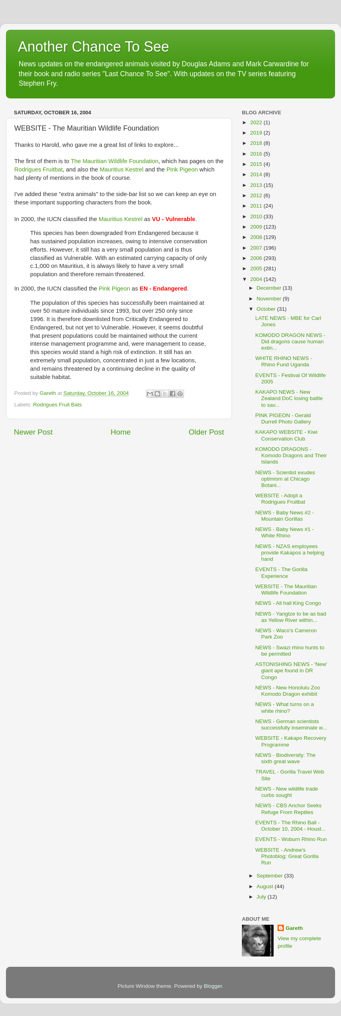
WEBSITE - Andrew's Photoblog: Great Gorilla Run (287, 856)
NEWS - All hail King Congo (288, 603)
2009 (257, 227)
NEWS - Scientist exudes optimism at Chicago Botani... (285, 479)
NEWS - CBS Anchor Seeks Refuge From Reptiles (288, 808)
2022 (257, 122)
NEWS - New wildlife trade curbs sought (286, 792)
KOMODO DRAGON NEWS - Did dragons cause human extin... (290, 341)
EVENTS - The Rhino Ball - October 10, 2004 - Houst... (290, 826)
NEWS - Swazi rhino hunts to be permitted (289, 651)
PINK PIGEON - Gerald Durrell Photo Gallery (283, 418)
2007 (257, 248)
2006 (257, 258)
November (270, 299)
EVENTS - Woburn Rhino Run (291, 839)
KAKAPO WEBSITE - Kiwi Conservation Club (286, 435)
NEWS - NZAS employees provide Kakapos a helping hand (289, 552)
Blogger (213, 986)
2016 (257, 154)
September (270, 876)
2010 (257, 216)
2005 (257, 268)
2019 (257, 133)
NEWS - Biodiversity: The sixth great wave (285, 758)
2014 (257, 174)
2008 (257, 237)
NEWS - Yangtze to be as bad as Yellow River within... (290, 617)
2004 (257, 279)
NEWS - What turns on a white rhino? (284, 707)
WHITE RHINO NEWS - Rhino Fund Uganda (283, 361)
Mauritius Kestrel (122, 169)
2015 (257, 164)
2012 (257, 195)
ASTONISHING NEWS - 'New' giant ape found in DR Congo (291, 670)
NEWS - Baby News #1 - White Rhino (284, 532)
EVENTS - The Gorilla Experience (281, 572)
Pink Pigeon (182, 169)
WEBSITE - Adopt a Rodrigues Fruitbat (280, 499)
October (267, 309)
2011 (257, 206)
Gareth (294, 928)
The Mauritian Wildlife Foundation (114, 161)
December (270, 288)
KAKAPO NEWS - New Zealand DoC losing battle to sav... (289, 398)
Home (120, 432)
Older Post (206, 432)
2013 (257, 185)
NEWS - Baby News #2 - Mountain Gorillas (284, 516)
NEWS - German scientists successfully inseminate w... (291, 724)
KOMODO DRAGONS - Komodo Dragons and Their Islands (291, 455)
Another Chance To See (93, 46)
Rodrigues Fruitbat (38, 169)
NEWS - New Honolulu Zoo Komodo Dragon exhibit (287, 691)
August (266, 886)
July (262, 897)
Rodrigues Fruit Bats (57, 405)
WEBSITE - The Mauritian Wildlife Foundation (286, 589)
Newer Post (33, 432)
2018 (257, 143)
